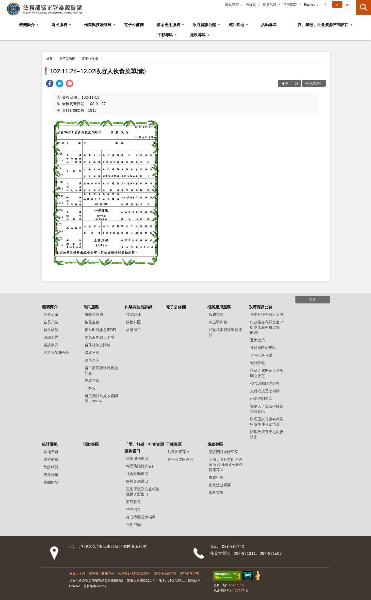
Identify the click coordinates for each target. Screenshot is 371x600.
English (309, 4)
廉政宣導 (216, 492)
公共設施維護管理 (265, 383)
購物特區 (133, 322)
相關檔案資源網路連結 (225, 332)
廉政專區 (198, 34)
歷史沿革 (51, 314)
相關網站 (51, 482)
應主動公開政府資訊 (266, 314)
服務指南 (216, 314)
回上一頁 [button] (291, 83)
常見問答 (290, 4)
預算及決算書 (261, 355)
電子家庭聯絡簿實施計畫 (101, 370)
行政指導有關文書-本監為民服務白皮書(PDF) (267, 327)
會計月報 (257, 363)
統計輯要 (51, 467)
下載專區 (165, 34)
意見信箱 (269, 4)
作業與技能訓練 (98, 24)
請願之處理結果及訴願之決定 (266, 373)
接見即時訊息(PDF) (100, 329)
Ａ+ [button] (348, 4)
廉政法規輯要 (220, 485)
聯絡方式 (92, 352)
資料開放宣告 (189, 573)
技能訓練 (133, 314)
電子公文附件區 (180, 459)
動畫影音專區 (178, 451)
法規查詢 (92, 360)
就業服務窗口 (137, 458)
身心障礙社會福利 (141, 517)
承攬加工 (133, 329)
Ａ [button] (337, 4)
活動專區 (269, 24)
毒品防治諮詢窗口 (141, 466)
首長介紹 (51, 322)
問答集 (90, 388)
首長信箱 (51, 329)
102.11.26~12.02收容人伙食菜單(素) (98, 71)
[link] (49, 84)
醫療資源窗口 (137, 481)
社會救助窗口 (137, 473)
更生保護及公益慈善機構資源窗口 (142, 491)
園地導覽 (51, 451)
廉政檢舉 (216, 477)
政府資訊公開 (204, 24)
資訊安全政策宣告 (101, 573)
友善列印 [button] (316, 83)
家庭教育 (133, 501)
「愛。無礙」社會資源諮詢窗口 (321, 24)
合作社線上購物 (98, 345)
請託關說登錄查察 (223, 451)
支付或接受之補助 (265, 391)
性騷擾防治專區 (263, 347)
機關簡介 (27, 24)
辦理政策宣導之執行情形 (266, 434)
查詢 (363, 7)
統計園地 (236, 24)
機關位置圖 (94, 314)
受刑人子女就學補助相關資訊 (266, 408)
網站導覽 (232, 4)
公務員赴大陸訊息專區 (134, 573)
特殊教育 (133, 509)
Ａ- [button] (326, 4)
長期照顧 (133, 524)
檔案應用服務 (168, 24)
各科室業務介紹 (56, 352)
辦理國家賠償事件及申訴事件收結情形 (266, 421)
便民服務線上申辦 (99, 337)
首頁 (49, 59)
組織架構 (51, 337)
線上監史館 (218, 322)
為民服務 (59, 24)
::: (4, 4)
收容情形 (51, 459)
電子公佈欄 (134, 24)
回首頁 (250, 4)
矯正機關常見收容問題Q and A (101, 398)
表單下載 (92, 380)
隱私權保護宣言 (165, 573)
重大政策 (257, 340)
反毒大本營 (77, 573)
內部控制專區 (261, 398)
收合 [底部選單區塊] (312, 299)
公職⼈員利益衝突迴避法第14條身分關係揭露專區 (225, 464)
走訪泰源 (51, 345)
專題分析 (51, 474)
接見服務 (92, 322)
